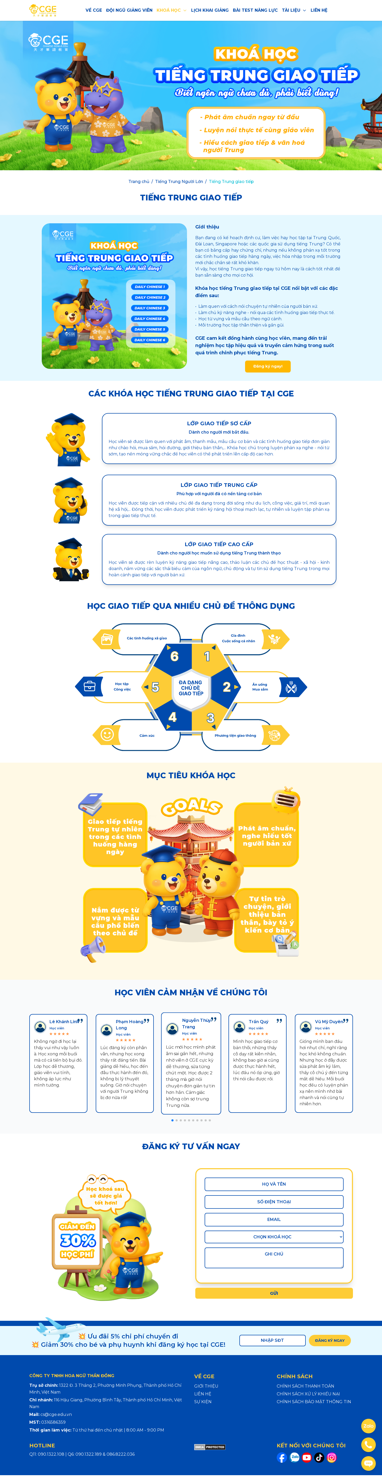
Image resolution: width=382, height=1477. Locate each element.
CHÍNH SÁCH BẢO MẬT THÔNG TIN (314, 1403)
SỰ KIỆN (203, 1403)
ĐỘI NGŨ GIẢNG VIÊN (129, 10)
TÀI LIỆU (294, 10)
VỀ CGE (94, 10)
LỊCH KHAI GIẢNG (210, 10)
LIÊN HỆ (319, 10)
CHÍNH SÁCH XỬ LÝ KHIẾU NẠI (308, 1395)
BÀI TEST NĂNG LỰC (255, 10)
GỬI (274, 1295)
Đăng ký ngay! (268, 367)
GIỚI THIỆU (206, 1387)
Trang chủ (138, 181)
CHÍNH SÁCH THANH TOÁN (305, 1387)
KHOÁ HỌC (172, 10)
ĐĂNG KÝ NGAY (328, 1342)
